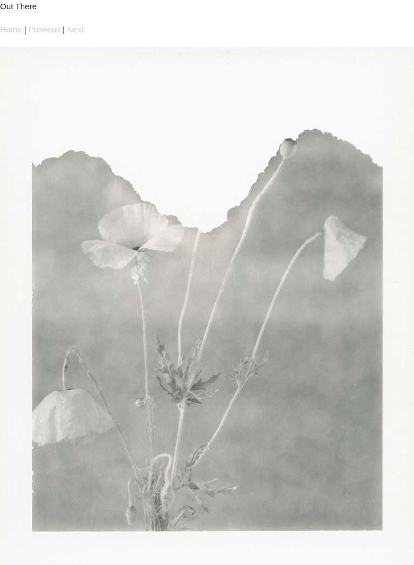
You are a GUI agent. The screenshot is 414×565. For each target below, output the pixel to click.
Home (11, 29)
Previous (44, 29)
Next (75, 29)
